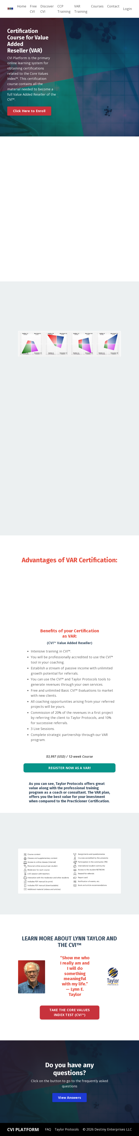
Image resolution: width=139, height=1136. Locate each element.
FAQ (46, 1129)
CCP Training (64, 9)
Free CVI (33, 9)
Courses (97, 6)
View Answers (69, 1098)
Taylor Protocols (66, 1129)
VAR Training (80, 9)
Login (127, 9)
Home (21, 6)
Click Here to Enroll (29, 111)
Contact (113, 6)
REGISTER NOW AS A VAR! (69, 768)
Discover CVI (47, 9)
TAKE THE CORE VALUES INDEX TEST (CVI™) (69, 1013)
